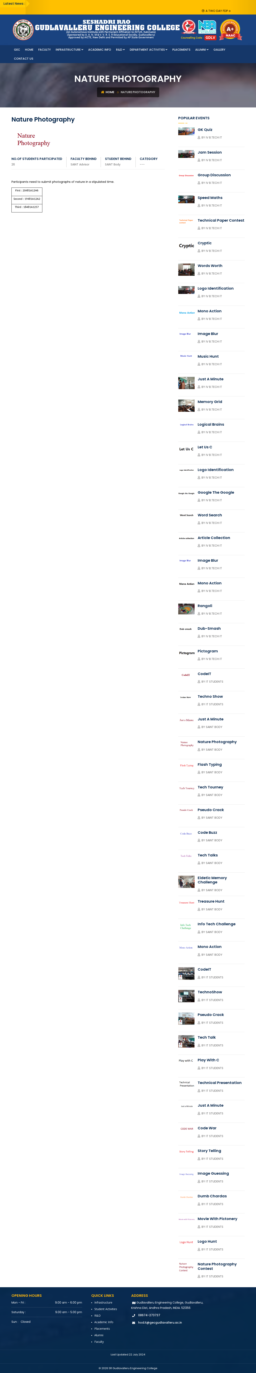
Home (29, 50)
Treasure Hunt (211, 901)
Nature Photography (217, 741)
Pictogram (208, 651)
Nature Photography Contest (217, 1266)
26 (13, 164)
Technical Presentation (220, 1082)
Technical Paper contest (221, 220)
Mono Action (210, 311)
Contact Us (23, 59)
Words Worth (210, 265)
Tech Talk (207, 1037)
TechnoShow (210, 992)
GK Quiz (205, 129)
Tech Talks (208, 855)
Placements (181, 50)
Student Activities (105, 1309)
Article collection (214, 537)
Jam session (210, 152)
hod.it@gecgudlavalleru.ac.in (160, 1323)
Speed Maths (210, 197)
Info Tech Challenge (217, 923)
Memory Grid (210, 401)
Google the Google (216, 492)
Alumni (202, 50)
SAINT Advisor (80, 164)
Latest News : (14, 3)
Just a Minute (210, 719)
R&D (120, 50)
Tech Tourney (210, 787)
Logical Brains (211, 424)
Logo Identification (216, 288)
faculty (44, 50)
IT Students (214, 682)
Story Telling (209, 1150)
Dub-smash (209, 628)
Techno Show (210, 696)
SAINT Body (113, 164)
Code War (207, 1128)
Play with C (208, 1060)
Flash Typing (210, 764)
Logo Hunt (207, 1241)
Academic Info (99, 50)
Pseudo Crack (211, 809)
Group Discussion (214, 174)
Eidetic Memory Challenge (212, 880)
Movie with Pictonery (217, 1218)
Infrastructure (69, 50)
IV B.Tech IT (214, 137)
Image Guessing (213, 1173)
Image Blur (208, 333)
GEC (17, 50)
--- (142, 164)
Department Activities (148, 50)
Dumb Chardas (212, 1196)
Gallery (219, 50)
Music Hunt (208, 356)
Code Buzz (207, 832)
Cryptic (205, 243)
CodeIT (204, 673)
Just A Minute (210, 379)
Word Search (210, 515)
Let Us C (205, 447)
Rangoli (205, 605)
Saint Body (214, 727)
